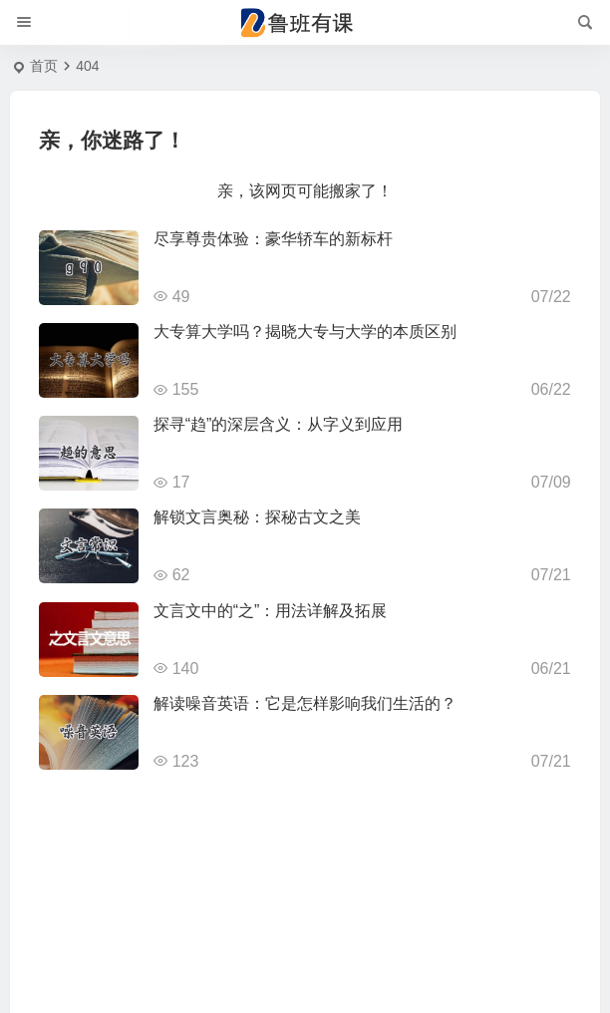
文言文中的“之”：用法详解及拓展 (270, 610)
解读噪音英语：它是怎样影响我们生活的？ (305, 703)
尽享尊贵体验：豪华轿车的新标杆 (273, 238)
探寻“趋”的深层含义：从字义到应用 (278, 424)
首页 (44, 66)
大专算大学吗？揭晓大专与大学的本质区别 (305, 331)
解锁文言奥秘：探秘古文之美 (257, 516)
